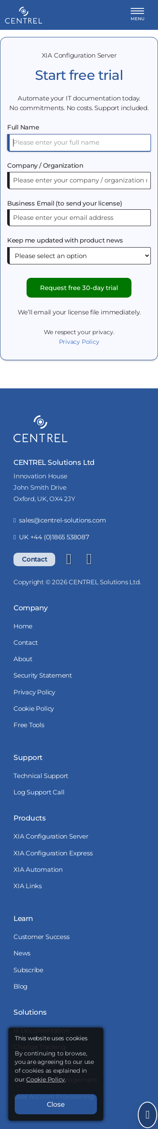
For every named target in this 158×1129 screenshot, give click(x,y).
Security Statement (42, 675)
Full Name (23, 127)
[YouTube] (89, 559)
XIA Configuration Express (53, 853)
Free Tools (28, 725)
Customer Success (41, 937)
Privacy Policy (79, 342)
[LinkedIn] (68, 559)
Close (56, 1104)
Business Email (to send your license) (64, 203)
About (22, 659)
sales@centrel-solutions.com (59, 520)
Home (22, 626)
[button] (138, 15)
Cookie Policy (33, 708)
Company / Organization (45, 165)
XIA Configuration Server (50, 836)
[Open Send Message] (147, 1115)
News (21, 953)
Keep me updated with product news (65, 240)
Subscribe (28, 970)
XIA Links (27, 886)
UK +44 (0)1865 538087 (51, 537)
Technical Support (40, 776)
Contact (34, 559)
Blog (20, 986)
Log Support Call (38, 792)
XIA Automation (38, 869)
